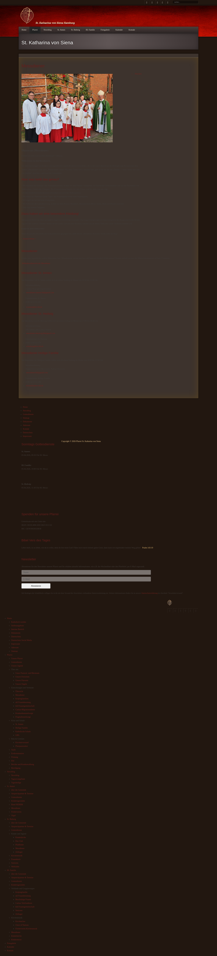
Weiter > (32, 239)
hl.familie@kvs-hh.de (34, 386)
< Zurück (25, 239)
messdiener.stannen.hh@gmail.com (40, 293)
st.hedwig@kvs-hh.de (34, 346)
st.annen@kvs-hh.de (34, 307)
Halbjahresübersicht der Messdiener (36, 263)
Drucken (136, 74)
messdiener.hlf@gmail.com (37, 373)
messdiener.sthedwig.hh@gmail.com (40, 333)
